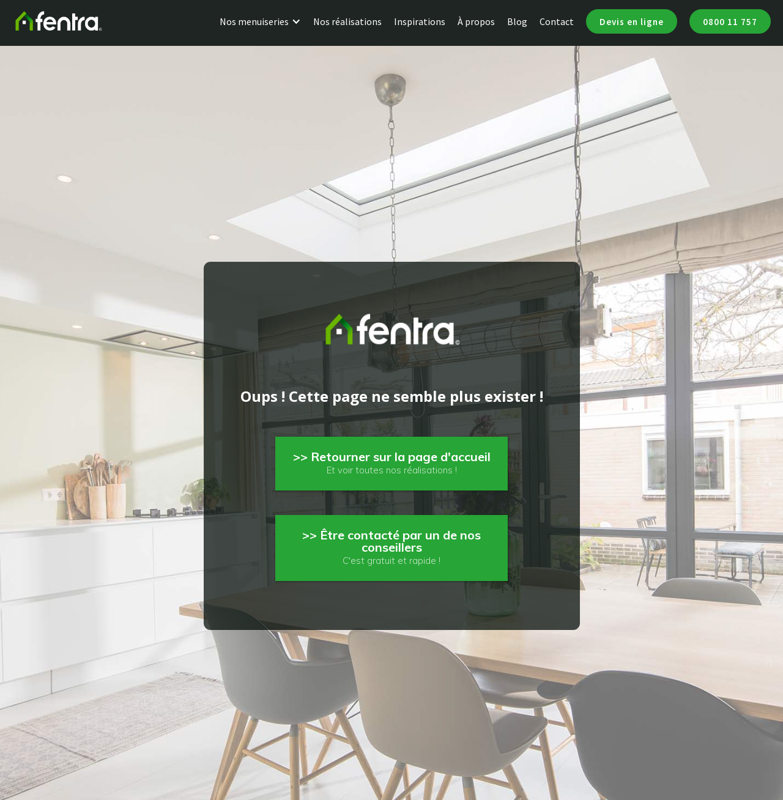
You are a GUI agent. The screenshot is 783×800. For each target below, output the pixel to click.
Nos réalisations (347, 21)
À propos (476, 21)
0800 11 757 (730, 22)
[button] (266, 21)
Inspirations (419, 21)
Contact (557, 21)
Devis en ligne (631, 22)
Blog (517, 21)
